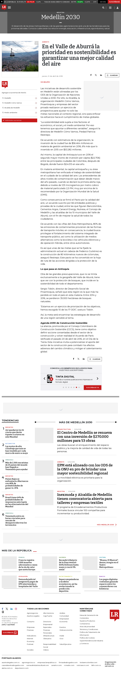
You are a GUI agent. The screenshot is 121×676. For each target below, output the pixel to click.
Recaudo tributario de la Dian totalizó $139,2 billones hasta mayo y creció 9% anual (69, 565)
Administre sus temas (12, 120)
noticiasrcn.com (83, 665)
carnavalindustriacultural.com (37, 665)
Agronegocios (32, 613)
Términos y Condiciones (89, 629)
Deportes (9, 427)
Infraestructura (48, 636)
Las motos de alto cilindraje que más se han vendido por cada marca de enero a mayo (16, 449)
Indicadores (31, 636)
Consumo (30, 622)
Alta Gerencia (48, 613)
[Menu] (9, 7)
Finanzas (30, 630)
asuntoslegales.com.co (10, 662)
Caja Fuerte (47, 616)
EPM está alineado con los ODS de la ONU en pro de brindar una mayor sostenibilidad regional (85, 469)
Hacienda (62, 557)
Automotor (10, 443)
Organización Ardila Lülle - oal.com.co (110, 664)
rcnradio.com (69, 665)
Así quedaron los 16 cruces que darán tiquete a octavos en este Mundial (14, 433)
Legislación (23, 576)
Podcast (30, 644)
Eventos (63, 627)
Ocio (61, 638)
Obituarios (47, 638)
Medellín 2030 (60, 17)
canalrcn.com (56, 665)
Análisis (62, 613)
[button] (44, 379)
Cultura (102, 557)
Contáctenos (85, 624)
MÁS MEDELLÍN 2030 (105, 525)
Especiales (47, 627)
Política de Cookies (87, 638)
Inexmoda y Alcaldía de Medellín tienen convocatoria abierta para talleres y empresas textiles (84, 499)
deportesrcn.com (21, 668)
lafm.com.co (96, 665)
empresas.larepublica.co (46, 662)
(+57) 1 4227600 (8, 625)
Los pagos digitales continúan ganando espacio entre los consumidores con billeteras (108, 584)
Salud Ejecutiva (65, 644)
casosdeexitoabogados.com (13, 665)
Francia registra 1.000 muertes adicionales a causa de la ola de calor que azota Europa (28, 565)
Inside (62, 636)
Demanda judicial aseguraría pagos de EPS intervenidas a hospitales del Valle (28, 583)
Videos (46, 650)
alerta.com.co (7, 668)
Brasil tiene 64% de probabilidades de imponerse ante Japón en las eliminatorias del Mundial (16, 502)
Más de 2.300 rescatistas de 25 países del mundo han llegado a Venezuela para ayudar (16, 466)
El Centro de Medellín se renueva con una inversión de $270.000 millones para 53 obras (84, 436)
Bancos (102, 576)
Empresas (31, 627)
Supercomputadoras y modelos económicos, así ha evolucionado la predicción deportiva (69, 585)
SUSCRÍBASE (114, 2)
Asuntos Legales (33, 616)
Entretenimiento (65, 576)
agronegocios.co (28, 662)
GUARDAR (112, 75)
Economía (63, 622)
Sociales (30, 650)
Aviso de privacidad (87, 626)
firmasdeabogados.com (68, 662)
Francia (21, 557)
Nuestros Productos (87, 621)
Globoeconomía (66, 630)
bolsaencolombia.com (88, 662)
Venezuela (9, 460)
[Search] (103, 8)
